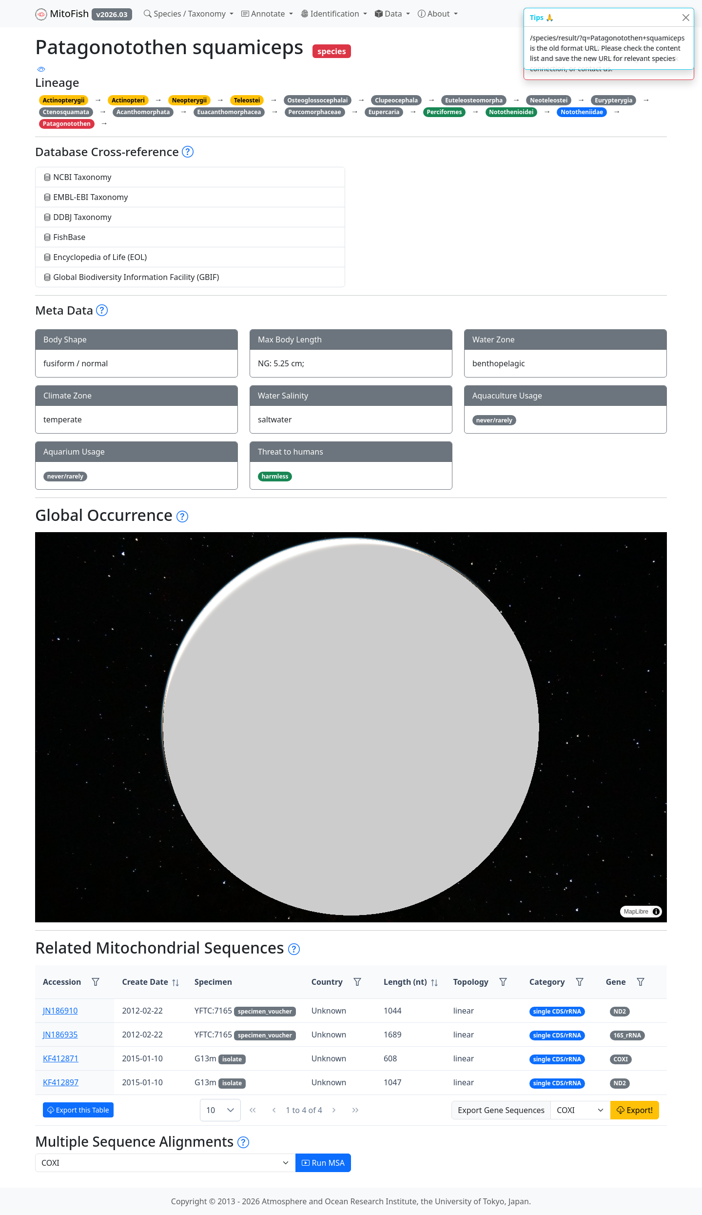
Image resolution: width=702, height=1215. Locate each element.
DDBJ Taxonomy (77, 217)
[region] (351, 727)
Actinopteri (128, 100)
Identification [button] (331, 13)
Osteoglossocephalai (317, 100)
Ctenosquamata (66, 112)
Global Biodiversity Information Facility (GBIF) (131, 277)
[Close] (686, 17)
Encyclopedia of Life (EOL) (95, 257)
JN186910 (60, 1010)
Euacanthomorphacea (229, 112)
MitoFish (83, 13)
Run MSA (323, 1162)
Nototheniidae (582, 112)
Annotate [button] (264, 13)
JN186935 (60, 1034)
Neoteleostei (548, 100)
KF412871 (60, 1058)
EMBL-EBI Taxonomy (85, 197)
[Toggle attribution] (656, 911)
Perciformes (444, 112)
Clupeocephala (396, 100)
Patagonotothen (67, 124)
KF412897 (60, 1082)
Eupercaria (384, 112)
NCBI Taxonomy (77, 177)
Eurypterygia (613, 100)
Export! (635, 1110)
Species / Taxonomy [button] (186, 13)
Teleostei (247, 100)
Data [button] (389, 13)
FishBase (64, 237)
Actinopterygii (64, 100)
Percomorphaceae (314, 112)
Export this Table (78, 1110)
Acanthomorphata (143, 112)
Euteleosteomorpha (474, 100)
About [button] (435, 13)
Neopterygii (189, 100)
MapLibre (636, 911)
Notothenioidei (511, 112)
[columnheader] (150, 982)
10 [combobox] (210, 1110)
